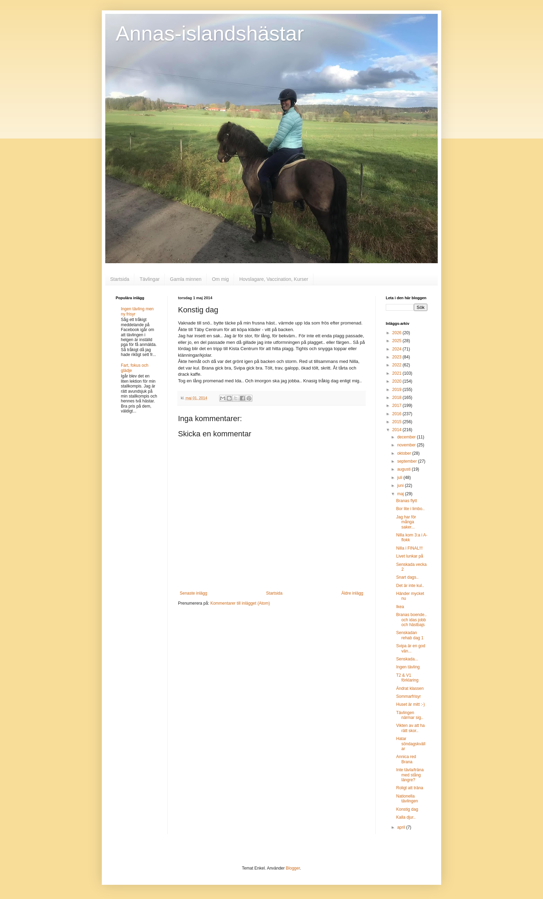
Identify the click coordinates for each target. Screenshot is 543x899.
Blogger (293, 868)
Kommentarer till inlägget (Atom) (240, 603)
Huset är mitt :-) (410, 704)
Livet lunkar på (409, 556)
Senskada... (407, 659)
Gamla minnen (186, 279)
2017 (397, 405)
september (407, 461)
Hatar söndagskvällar (410, 743)
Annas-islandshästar (210, 33)
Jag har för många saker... (406, 522)
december (407, 437)
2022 (397, 365)
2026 (397, 332)
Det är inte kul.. (410, 585)
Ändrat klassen (410, 688)
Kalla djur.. (406, 817)
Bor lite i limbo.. (410, 508)
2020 (397, 381)
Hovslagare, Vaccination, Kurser (273, 279)
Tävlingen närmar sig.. (409, 715)
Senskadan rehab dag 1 (410, 635)
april (401, 827)
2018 (397, 397)
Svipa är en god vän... (410, 648)
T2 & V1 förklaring (407, 678)
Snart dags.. (407, 577)
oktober (404, 453)
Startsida (119, 279)
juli (400, 477)
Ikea (400, 606)
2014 (397, 429)
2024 (397, 349)
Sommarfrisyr (408, 696)
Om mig (220, 279)
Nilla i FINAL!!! (409, 548)
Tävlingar (150, 279)
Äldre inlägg (352, 593)
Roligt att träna (409, 787)
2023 (397, 357)
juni (401, 485)
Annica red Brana (406, 759)
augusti (404, 469)
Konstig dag (407, 809)
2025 (397, 340)
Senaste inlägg (193, 593)
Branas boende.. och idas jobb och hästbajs (411, 619)
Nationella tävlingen (407, 798)
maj (401, 493)
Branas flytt (406, 500)
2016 (397, 413)
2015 (397, 421)
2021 (397, 373)
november (407, 445)
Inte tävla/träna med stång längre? (410, 774)
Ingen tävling (408, 667)
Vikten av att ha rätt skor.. (410, 728)
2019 (397, 389)
